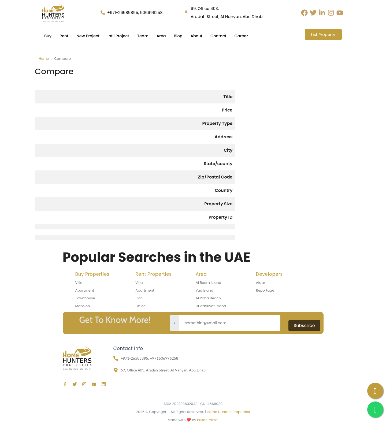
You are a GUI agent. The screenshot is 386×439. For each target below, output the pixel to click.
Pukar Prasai (207, 419)
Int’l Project (120, 36)
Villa (79, 282)
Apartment (84, 290)
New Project (89, 36)
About (199, 36)
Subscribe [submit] (304, 325)
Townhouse (85, 298)
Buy (48, 36)
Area (163, 36)
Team (144, 36)
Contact (221, 36)
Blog (180, 36)
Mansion (82, 305)
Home (44, 58)
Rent (64, 36)
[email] (229, 323)
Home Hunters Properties (228, 411)
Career (245, 36)
